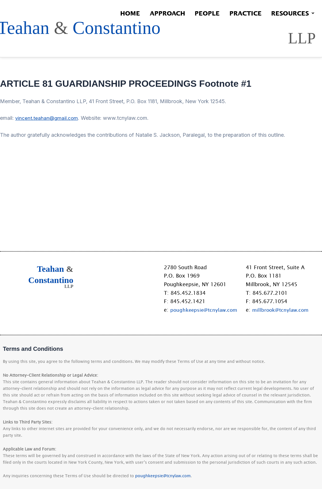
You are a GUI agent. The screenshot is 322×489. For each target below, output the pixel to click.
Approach (157, 13)
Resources (291, 13)
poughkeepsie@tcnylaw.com (205, 310)
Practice (241, 13)
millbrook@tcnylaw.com (281, 310)
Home (116, 13)
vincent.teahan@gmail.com (47, 203)
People (199, 13)
